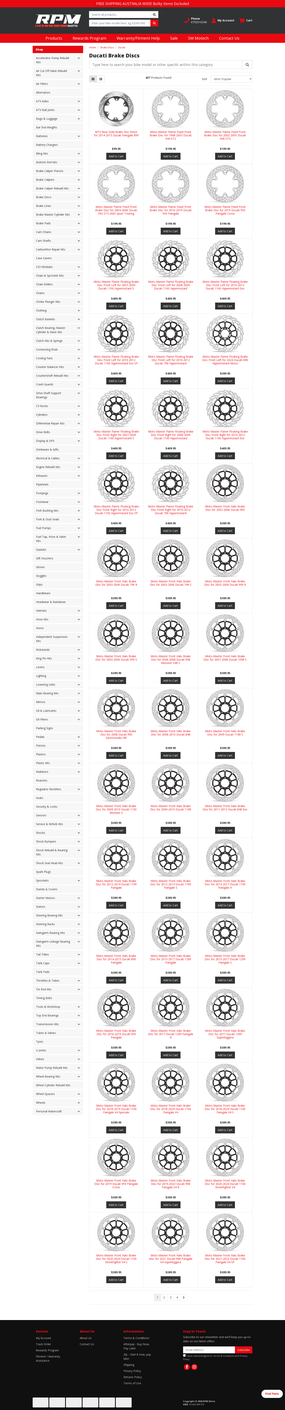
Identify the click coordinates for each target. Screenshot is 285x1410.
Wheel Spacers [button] (45, 1094)
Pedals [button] (40, 737)
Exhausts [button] (42, 476)
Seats (39, 798)
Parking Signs (44, 728)
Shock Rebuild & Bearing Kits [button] (51, 852)
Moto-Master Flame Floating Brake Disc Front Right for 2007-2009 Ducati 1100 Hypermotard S (116, 435)
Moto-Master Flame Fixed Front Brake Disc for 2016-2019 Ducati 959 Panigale (171, 210)
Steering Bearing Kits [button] (49, 915)
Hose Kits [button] (42, 619)
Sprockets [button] (42, 880)
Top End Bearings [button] (47, 1015)
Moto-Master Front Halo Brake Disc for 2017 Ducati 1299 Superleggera (225, 1034)
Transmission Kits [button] (47, 1024)
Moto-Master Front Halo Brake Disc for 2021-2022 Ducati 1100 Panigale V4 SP (225, 1258)
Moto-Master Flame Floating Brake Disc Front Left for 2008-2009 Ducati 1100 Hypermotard (170, 285)
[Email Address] (209, 1349)
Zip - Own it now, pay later (137, 1356)
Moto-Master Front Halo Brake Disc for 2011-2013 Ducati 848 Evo (225, 807)
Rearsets (41, 780)
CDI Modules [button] (44, 267)
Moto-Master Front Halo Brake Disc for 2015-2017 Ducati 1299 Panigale (170, 959)
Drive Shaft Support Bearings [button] (48, 395)
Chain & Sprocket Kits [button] (50, 275)
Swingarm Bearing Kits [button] (50, 933)
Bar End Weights (46, 127)
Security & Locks (46, 806)
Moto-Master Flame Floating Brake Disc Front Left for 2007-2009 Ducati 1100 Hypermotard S (116, 285)
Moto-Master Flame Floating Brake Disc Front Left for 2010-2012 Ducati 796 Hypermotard (170, 360)
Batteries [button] (42, 136)
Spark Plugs (43, 872)
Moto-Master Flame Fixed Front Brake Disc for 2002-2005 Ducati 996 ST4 (225, 135)
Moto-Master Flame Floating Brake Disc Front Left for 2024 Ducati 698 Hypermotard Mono (225, 360)
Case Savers (44, 258)
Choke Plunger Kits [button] (48, 302)
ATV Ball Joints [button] (45, 110)
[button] (195, 20)
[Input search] (120, 14)
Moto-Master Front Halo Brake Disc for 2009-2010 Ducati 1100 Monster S (116, 809)
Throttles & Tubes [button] (47, 980)
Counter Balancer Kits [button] (50, 367)
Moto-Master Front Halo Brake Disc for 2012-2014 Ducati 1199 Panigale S (170, 884)
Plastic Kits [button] (43, 763)
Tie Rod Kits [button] (43, 989)
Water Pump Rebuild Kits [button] (52, 1068)
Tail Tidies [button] (42, 954)
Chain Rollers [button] (44, 284)
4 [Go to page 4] (177, 1297)
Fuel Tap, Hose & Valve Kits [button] (51, 539)
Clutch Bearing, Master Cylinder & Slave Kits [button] (50, 330)
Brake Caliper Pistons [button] (49, 171)
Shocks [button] (40, 833)
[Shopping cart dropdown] (245, 20)
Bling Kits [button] (42, 153)
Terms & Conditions (136, 1338)
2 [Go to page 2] (164, 1297)
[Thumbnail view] (93, 78)
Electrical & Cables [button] (48, 458)
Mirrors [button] (40, 702)
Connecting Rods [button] (47, 349)
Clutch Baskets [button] (45, 319)
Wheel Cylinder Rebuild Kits (53, 1085)
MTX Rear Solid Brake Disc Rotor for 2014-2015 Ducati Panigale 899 (116, 133)
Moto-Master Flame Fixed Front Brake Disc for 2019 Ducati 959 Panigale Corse (225, 210)
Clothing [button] (41, 310)
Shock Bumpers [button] (46, 841)
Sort (204, 79)
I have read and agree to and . (215, 1357)
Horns (40, 628)
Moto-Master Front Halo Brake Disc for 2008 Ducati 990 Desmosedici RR (116, 734)
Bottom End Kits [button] (46, 162)
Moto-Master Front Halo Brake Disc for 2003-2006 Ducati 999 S (116, 657)
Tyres (39, 1041)
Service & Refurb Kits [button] (49, 824)
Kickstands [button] (43, 650)
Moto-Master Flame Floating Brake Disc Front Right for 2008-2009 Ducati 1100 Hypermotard (170, 435)
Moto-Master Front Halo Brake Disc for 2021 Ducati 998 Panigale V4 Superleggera (170, 1258)
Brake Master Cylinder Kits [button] (53, 214)
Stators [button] (40, 906)
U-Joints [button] (41, 1050)
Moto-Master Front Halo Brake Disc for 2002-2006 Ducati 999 (225, 508)
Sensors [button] (41, 815)
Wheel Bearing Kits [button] (48, 1076)
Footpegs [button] (42, 493)
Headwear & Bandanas (51, 602)
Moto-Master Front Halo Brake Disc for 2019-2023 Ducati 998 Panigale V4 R (171, 1184)
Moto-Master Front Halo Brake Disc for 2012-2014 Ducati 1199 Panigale (116, 884)
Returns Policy (133, 1377)
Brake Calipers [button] (45, 180)
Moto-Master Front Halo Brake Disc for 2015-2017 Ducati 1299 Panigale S (225, 959)
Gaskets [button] (41, 549)
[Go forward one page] (183, 1297)
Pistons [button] (41, 745)
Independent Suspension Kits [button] (51, 639)
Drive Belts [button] (43, 432)
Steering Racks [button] (45, 924)
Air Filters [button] (42, 84)
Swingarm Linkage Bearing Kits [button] (53, 944)
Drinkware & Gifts (47, 449)
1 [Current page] (157, 1297)
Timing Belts (44, 998)
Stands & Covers (46, 889)
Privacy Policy (132, 1371)
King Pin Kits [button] (44, 658)
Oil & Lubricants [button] (46, 711)
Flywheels (42, 484)
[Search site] (154, 14)
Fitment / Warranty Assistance (48, 1358)
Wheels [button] (40, 1102)
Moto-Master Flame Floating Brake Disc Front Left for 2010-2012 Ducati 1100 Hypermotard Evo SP (116, 360)
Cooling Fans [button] (44, 358)
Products (54, 38)
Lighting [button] (41, 676)
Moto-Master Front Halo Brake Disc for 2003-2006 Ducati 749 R (116, 583)
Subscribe (244, 1350)
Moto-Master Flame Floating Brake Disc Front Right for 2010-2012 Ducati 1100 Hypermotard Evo (225, 435)
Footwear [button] (42, 502)
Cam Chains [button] (43, 232)
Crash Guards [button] (44, 384)
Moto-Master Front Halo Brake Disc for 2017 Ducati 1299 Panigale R (170, 1034)
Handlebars (43, 593)
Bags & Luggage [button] (46, 118)
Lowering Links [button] (45, 684)
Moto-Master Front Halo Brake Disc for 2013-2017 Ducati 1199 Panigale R (225, 884)
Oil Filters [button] (42, 719)
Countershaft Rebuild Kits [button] (52, 375)
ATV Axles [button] (42, 101)
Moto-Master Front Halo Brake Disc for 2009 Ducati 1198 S (225, 732)
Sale (174, 38)
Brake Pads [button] (43, 223)
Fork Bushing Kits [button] (47, 510)
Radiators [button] (42, 772)
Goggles (41, 576)
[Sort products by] (231, 78)
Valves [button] (40, 1059)
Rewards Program (89, 38)
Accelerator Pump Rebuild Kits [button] (52, 60)
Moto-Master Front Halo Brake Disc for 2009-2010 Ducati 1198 (170, 807)
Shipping (129, 1365)
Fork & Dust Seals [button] (47, 519)
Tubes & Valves (46, 1033)
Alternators (43, 92)
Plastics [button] (41, 754)
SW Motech (198, 38)
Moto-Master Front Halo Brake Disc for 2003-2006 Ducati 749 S (170, 583)
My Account (43, 1338)
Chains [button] (40, 293)
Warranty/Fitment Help (138, 38)
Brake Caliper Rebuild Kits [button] (52, 188)
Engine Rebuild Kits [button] (48, 467)
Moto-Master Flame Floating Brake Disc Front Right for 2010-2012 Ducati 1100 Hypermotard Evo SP (116, 509)
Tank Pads (42, 972)
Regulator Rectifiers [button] (48, 789)
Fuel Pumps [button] (43, 528)
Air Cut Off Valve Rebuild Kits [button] (51, 73)
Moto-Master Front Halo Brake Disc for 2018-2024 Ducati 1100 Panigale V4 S (225, 1109)
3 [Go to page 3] (170, 1297)
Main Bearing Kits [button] (47, 693)
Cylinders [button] (42, 415)
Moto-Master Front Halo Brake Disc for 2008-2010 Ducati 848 (171, 732)
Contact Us (229, 38)
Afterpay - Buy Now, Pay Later (137, 1346)
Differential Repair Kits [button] (50, 423)
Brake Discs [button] (43, 197)
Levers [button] (40, 667)
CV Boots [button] (42, 406)
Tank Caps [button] (42, 963)
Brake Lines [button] (43, 206)
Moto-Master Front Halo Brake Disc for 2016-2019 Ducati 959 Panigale (116, 1034)
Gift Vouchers (44, 558)
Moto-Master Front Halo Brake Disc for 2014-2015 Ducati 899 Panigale (116, 959)
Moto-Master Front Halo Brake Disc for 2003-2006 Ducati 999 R (225, 583)
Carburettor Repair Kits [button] (50, 249)
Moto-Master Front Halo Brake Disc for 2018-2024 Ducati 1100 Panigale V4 (170, 1109)
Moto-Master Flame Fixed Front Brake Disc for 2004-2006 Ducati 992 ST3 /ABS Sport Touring (116, 210)
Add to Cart (116, 156)
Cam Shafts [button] (43, 241)
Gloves (40, 567)
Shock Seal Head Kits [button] (49, 863)
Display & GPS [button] (45, 441)
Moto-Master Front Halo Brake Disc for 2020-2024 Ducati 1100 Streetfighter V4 (225, 1184)
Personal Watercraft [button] (49, 1111)
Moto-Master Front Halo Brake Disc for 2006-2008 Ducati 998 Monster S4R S (171, 659)
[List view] (101, 78)
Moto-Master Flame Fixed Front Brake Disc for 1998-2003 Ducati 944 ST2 (171, 135)
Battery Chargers (47, 145)
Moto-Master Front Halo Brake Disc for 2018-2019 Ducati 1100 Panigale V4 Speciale (116, 1109)
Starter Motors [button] (45, 898)
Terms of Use (132, 1383)
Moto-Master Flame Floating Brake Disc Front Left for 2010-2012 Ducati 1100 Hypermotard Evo (225, 285)
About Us (86, 1338)
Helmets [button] (41, 610)
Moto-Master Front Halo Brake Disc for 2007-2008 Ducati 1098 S (225, 657)
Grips (39, 584)
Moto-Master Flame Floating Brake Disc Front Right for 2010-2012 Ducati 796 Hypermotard (170, 509)
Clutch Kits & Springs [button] (49, 341)
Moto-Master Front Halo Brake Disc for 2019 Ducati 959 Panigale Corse (116, 1184)
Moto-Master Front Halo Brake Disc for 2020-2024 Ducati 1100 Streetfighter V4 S (116, 1258)
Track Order (43, 1344)
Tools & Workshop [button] (48, 1007)
